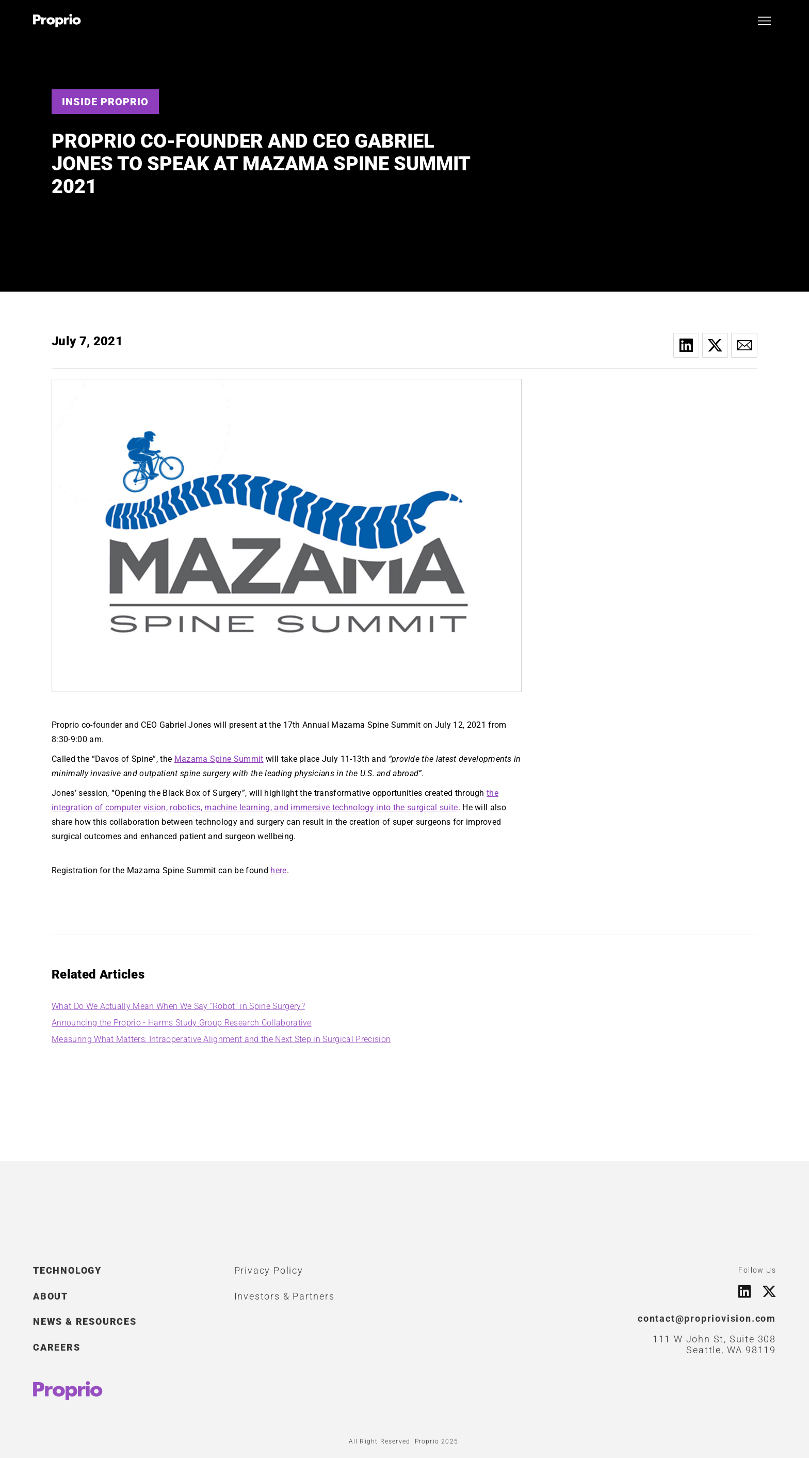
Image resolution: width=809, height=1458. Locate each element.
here (278, 870)
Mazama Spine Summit (219, 759)
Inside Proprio (105, 101)
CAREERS (56, 1352)
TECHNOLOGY (67, 1275)
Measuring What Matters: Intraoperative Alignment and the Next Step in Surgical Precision (221, 1039)
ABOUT (50, 1300)
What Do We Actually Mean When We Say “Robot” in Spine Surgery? (178, 1006)
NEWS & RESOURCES (85, 1326)
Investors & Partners (284, 1300)
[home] (57, 20)
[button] (764, 21)
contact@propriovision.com (707, 1323)
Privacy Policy (268, 1275)
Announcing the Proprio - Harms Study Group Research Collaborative (182, 1023)
